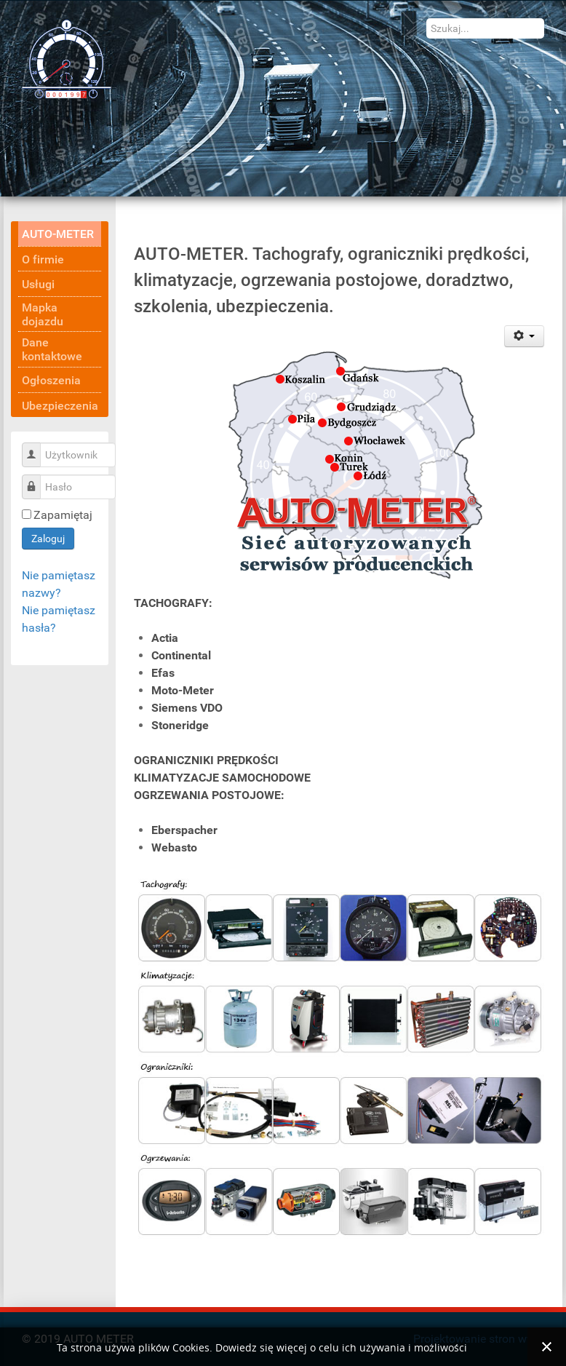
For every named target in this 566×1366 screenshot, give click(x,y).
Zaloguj (48, 538)
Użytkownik (36, 447)
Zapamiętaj (62, 515)
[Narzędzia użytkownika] (524, 336)
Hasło (36, 479)
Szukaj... (426, 18)
